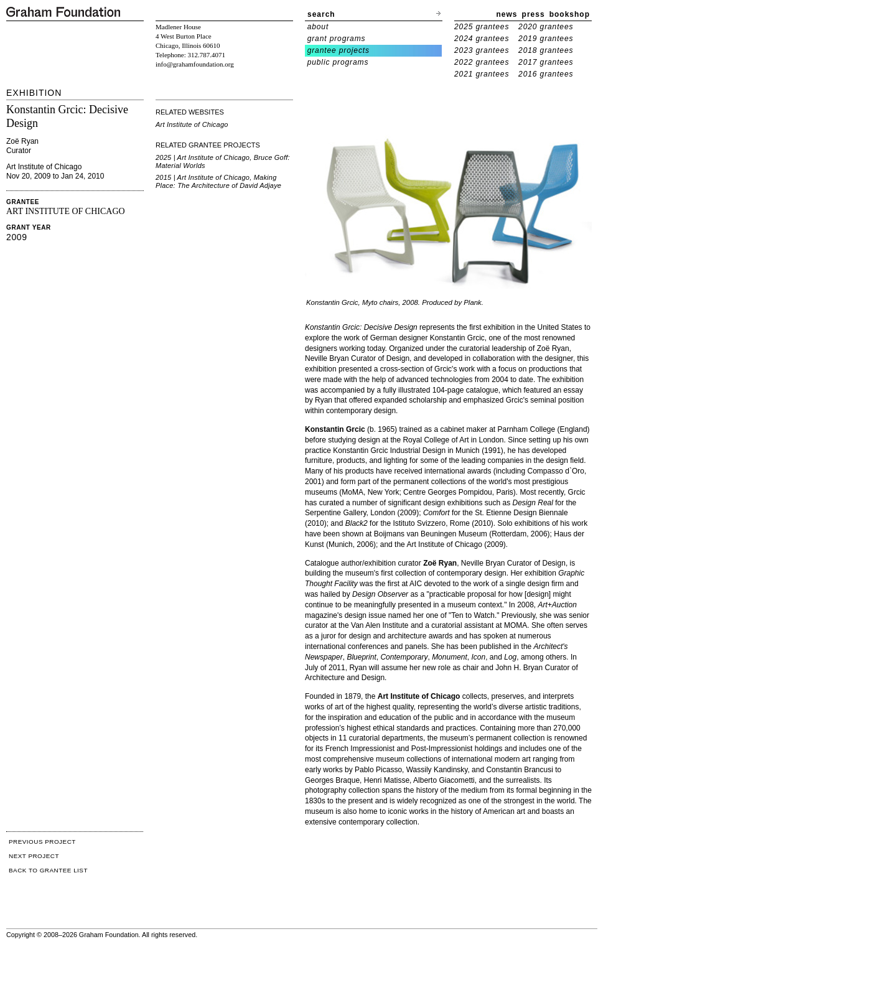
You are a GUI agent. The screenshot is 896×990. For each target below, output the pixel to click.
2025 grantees (481, 26)
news (507, 14)
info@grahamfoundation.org (195, 64)
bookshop (569, 14)
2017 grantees (545, 62)
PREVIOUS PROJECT (42, 841)
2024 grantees (481, 38)
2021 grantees (481, 74)
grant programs (336, 38)
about (318, 26)
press (533, 14)
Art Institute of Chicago (192, 124)
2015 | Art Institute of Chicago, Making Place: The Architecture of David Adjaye (218, 181)
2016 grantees (545, 74)
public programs (338, 62)
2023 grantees (481, 50)
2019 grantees (545, 38)
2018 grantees (545, 50)
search (321, 14)
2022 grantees (481, 62)
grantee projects (338, 50)
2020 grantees (545, 26)
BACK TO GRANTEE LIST (48, 870)
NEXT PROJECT (34, 855)
